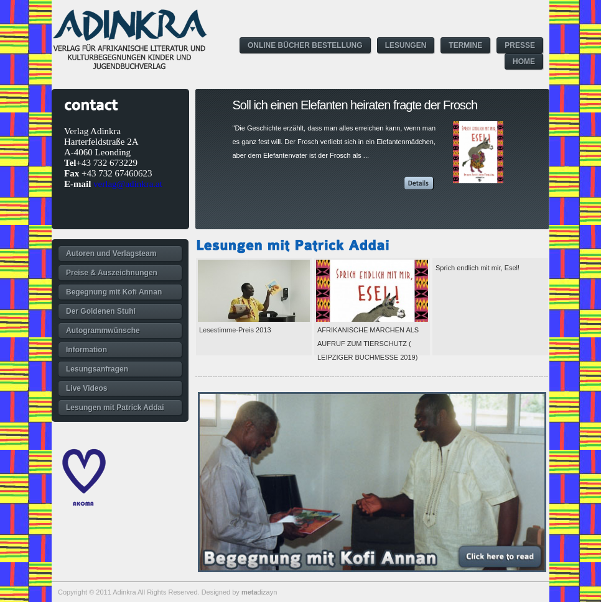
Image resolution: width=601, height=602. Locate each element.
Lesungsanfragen (97, 369)
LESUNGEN (406, 45)
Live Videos (86, 388)
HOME (524, 61)
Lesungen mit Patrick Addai (115, 407)
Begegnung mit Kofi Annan (114, 292)
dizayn (259, 592)
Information (86, 349)
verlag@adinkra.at (127, 184)
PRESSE (520, 45)
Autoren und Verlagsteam (111, 253)
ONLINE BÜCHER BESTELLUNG (305, 45)
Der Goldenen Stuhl (101, 311)
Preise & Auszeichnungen (111, 272)
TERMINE (465, 45)
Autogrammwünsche (103, 330)
